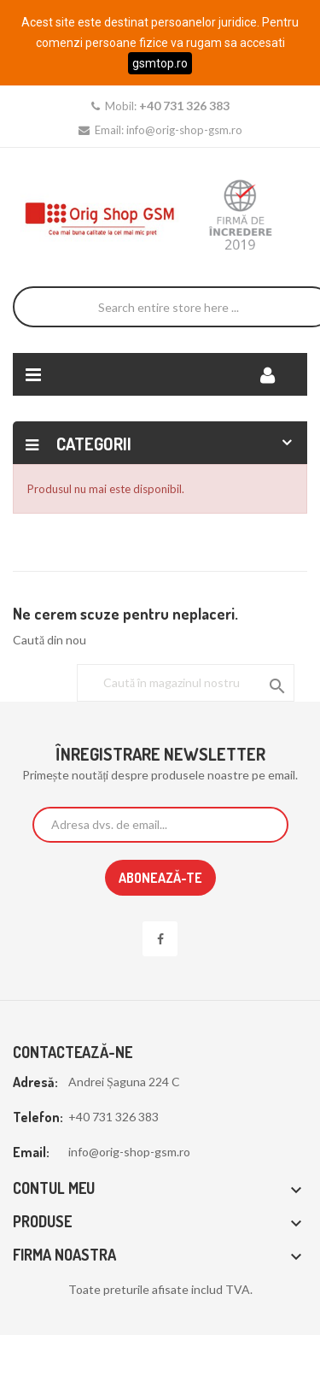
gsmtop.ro (160, 63)
